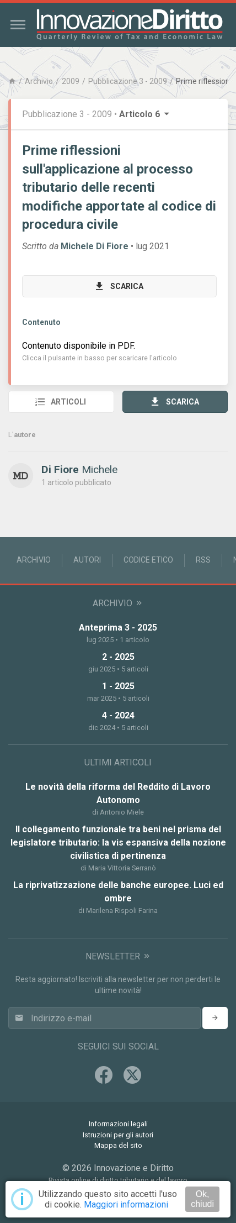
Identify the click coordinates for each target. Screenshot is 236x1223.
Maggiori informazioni (126, 1204)
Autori (87, 559)
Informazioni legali (118, 1124)
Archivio (39, 81)
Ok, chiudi (202, 1199)
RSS (203, 559)
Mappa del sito (118, 1145)
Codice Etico (148, 559)
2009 (70, 81)
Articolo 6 (145, 114)
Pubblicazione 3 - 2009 (127, 81)
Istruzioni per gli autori (118, 1135)
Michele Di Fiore (94, 246)
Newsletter (118, 956)
